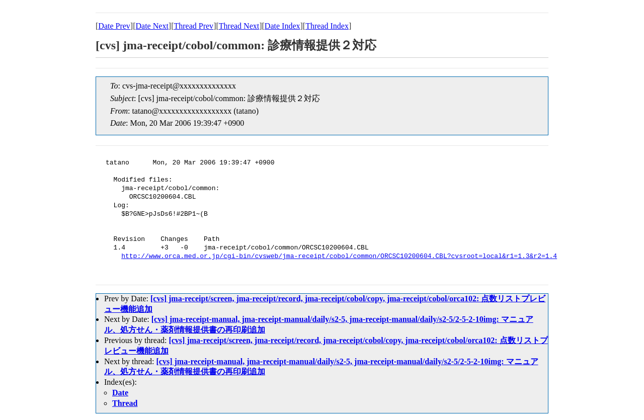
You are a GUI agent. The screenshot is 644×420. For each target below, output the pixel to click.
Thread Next (239, 26)
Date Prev (114, 26)
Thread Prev (193, 26)
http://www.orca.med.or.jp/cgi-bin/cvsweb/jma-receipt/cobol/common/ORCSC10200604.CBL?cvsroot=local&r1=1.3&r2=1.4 (339, 256)
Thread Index (327, 26)
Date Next (152, 26)
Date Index (282, 26)
